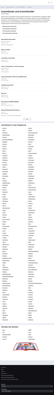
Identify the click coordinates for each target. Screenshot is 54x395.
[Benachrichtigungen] (49, 2)
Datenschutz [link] (4, 373)
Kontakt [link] (3, 371)
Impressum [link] (3, 367)
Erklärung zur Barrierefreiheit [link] (7, 377)
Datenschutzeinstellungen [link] (7, 375)
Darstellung (4, 389)
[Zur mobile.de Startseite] (12, 2)
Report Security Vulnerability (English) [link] (9, 379)
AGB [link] (2, 369)
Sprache (3, 384)
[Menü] (51, 2)
